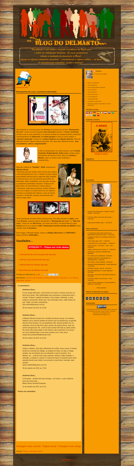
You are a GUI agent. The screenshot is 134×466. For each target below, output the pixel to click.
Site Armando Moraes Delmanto (96, 87)
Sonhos (28, 280)
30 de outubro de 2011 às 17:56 (34, 368)
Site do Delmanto (92, 85)
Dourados (63, 278)
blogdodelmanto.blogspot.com (101, 314)
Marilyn (75, 278)
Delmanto (98, 71)
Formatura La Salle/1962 (94, 101)
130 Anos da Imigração (34, 278)
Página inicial (49, 446)
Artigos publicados (93, 99)
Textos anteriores (92, 92)
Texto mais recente (93, 94)
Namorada (20, 280)
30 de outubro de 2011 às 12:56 (34, 308)
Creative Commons (110, 311)
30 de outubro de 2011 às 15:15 (34, 338)
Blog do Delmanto (95, 309)
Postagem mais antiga (69, 446)
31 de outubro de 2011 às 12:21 (34, 386)
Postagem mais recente (28, 446)
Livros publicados (92, 96)
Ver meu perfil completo (100, 74)
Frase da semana (92, 89)
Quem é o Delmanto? (93, 83)
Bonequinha (54, 278)
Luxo (70, 278)
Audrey (46, 278)
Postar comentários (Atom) (33, 451)
